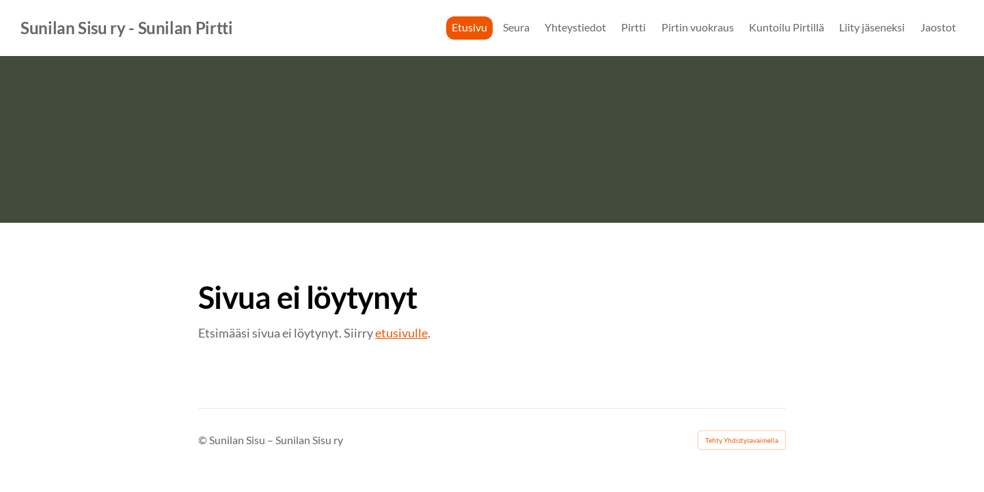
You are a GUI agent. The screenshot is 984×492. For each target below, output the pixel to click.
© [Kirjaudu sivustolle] (203, 439)
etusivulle (401, 332)
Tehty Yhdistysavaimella (741, 440)
